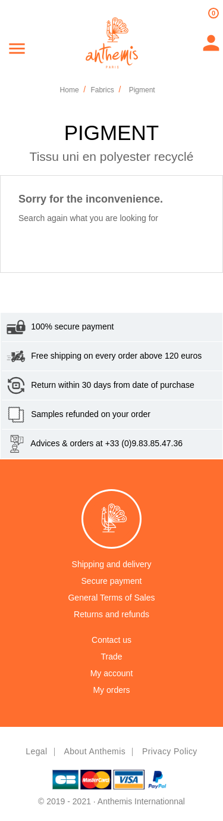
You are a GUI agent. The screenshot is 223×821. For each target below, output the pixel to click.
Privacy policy (169, 751)
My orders (111, 690)
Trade (111, 656)
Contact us (111, 640)
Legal (36, 751)
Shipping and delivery (112, 564)
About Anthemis (94, 751)
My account (111, 673)
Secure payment (111, 581)
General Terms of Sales (111, 597)
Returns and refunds (111, 614)
